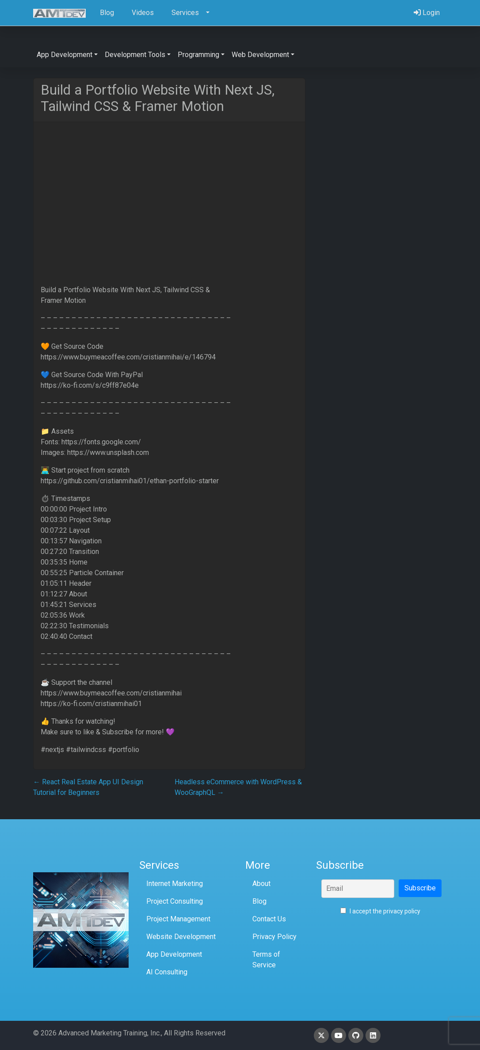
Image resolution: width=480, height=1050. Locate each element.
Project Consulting (174, 901)
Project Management (178, 919)
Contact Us (269, 919)
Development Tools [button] (135, 54)
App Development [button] (64, 54)
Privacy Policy (274, 936)
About (261, 883)
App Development (174, 954)
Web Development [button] (260, 54)
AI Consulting (166, 972)
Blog (259, 901)
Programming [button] (198, 54)
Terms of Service (266, 959)
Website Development (181, 936)
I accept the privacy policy (380, 911)
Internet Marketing (174, 883)
